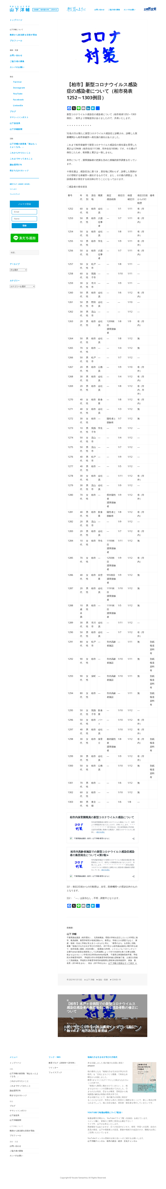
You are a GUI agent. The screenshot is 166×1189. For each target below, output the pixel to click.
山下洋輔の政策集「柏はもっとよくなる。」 (23, 145)
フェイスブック (15, 194)
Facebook (18, 100)
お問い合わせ (99, 9)
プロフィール (16, 41)
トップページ (16, 20)
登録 (24, 226)
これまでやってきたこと (21, 159)
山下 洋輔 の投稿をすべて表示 (121, 963)
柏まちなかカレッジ (19, 170)
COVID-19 (116, 979)
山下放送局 (15, 123)
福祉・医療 (103, 979)
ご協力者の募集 (114, 9)
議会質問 (16, 165)
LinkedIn (18, 105)
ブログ (13, 111)
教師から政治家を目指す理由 (23, 35)
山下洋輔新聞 (16, 129)
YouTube (18, 94)
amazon (91, 1065)
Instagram (19, 88)
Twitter (17, 82)
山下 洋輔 (90, 979)
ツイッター (13, 189)
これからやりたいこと (20, 153)
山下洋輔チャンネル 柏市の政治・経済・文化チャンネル (112, 1141)
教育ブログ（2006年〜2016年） (20, 184)
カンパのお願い (129, 9)
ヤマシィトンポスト (19, 117)
